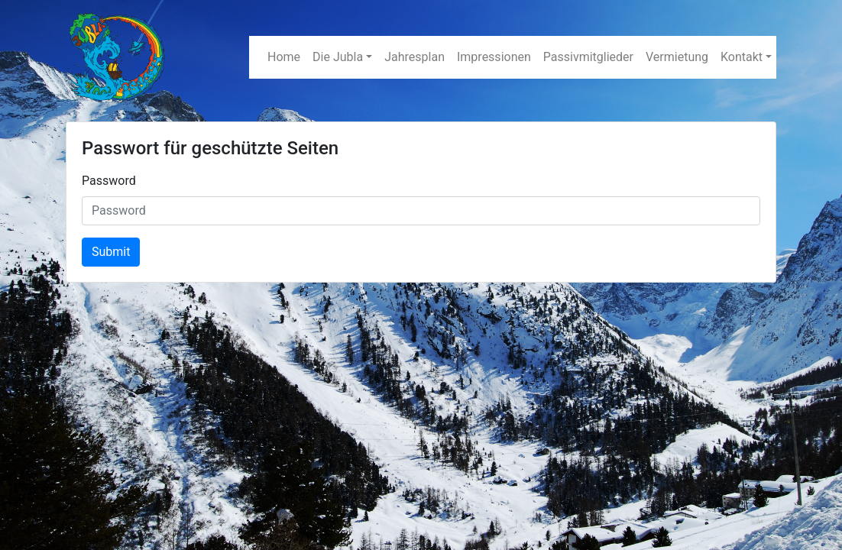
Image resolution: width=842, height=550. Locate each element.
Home (283, 57)
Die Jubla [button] (338, 57)
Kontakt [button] (742, 57)
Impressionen (494, 57)
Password (109, 180)
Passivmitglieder (588, 57)
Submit (111, 251)
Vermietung (677, 57)
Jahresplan (414, 57)
